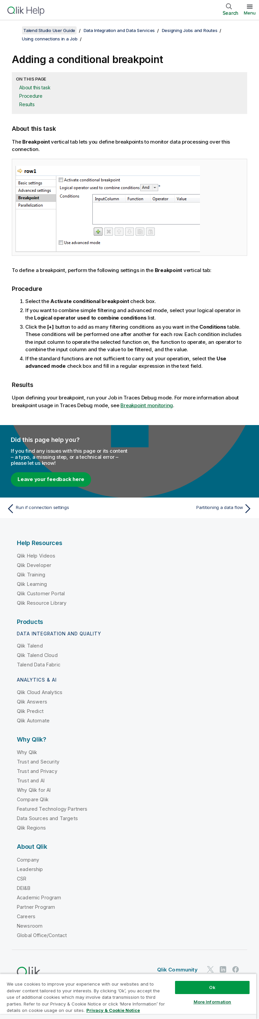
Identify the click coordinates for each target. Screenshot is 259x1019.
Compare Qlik (33, 799)
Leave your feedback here (51, 479)
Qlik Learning (32, 584)
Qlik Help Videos (36, 556)
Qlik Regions (31, 828)
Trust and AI (31, 780)
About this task (34, 87)
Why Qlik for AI (34, 790)
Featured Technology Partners (52, 809)
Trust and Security (38, 762)
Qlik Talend (30, 646)
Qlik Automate (33, 720)
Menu (250, 13)
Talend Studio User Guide (49, 30)
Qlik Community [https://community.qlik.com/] (177, 969)
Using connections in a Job (50, 38)
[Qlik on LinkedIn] (223, 969)
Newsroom (29, 926)
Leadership (30, 869)
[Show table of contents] (13, 30)
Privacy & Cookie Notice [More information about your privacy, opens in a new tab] (113, 1010)
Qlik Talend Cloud (37, 655)
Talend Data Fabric (38, 664)
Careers (26, 916)
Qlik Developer (34, 565)
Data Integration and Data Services (119, 30)
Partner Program (36, 907)
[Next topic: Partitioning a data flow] (193, 508)
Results (26, 104)
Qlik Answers (32, 702)
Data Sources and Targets (47, 818)
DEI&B (23, 888)
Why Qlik (27, 752)
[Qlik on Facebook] (236, 969)
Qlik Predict (30, 711)
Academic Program (39, 897)
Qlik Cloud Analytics (39, 692)
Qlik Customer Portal (41, 593)
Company (28, 860)
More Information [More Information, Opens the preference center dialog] (212, 1002)
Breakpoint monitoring (146, 405)
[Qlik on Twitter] (210, 969)
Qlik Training (31, 574)
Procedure (30, 96)
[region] (128, 996)
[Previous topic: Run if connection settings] (66, 508)
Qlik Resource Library (41, 603)
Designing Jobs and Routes (190, 30)
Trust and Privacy (37, 771)
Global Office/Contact (42, 935)
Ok (212, 987)
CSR (21, 878)
